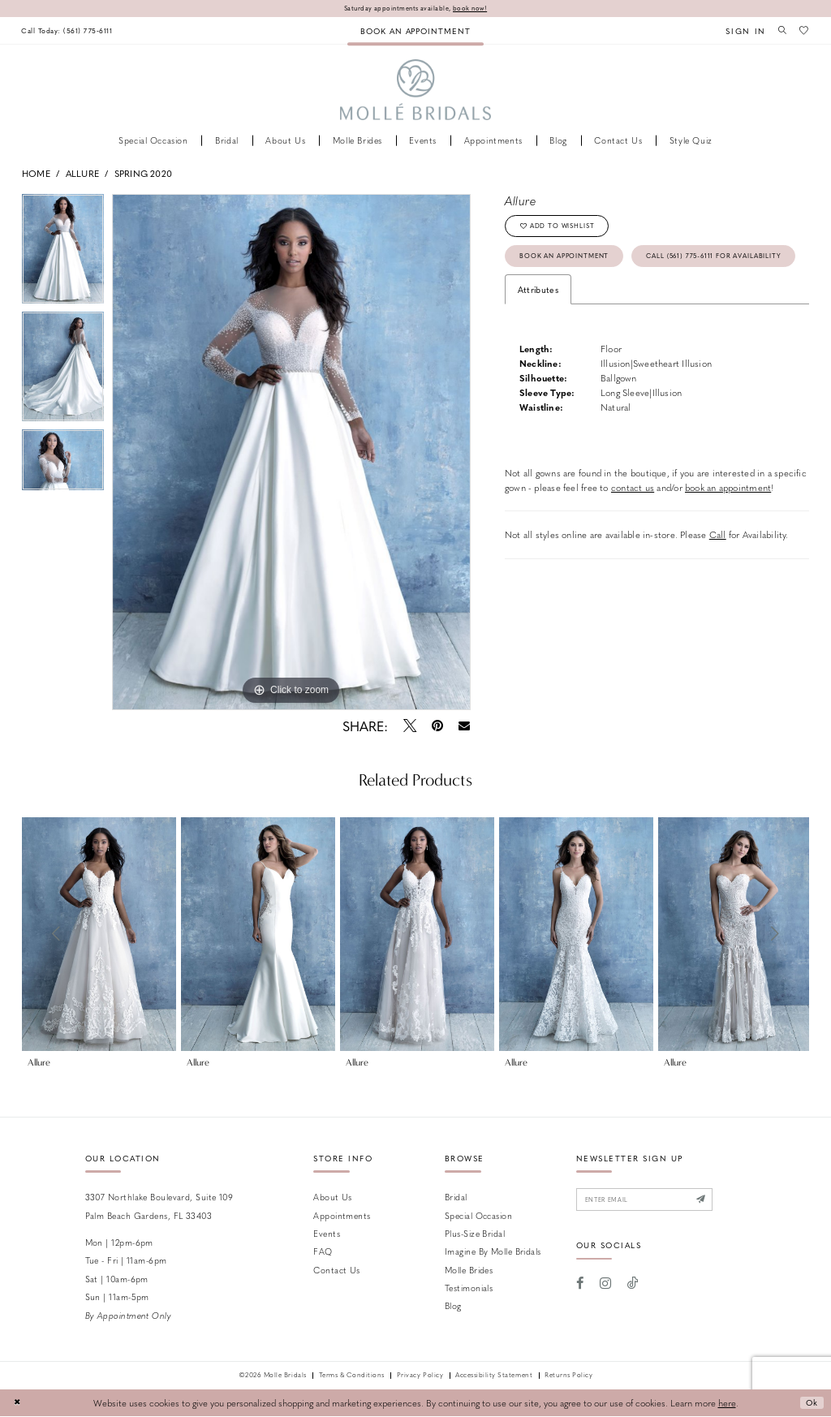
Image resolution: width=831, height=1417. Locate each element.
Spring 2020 (143, 174)
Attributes (538, 331)
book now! (476, 8)
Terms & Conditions (352, 1376)
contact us (632, 529)
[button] (740, 31)
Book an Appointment (573, 261)
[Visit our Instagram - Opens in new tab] (605, 1287)
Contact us (336, 1270)
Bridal (456, 1197)
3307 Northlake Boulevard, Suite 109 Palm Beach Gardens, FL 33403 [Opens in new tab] (159, 1206)
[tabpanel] (63, 253)
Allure (82, 174)
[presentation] (99, 935)
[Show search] (779, 31)
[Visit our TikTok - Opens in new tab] (632, 1287)
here (727, 1404)
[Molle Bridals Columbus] (416, 91)
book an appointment (728, 529)
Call (717, 577)
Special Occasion (478, 1216)
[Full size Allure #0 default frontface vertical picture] (291, 453)
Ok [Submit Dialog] (810, 1404)
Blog (453, 1307)
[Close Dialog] (17, 1404)
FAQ (322, 1252)
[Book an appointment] (415, 31)
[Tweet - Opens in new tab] (409, 726)
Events (326, 1234)
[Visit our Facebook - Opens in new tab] (580, 1287)
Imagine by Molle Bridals (493, 1252)
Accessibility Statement (493, 1376)
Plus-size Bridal (475, 1234)
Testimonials (469, 1288)
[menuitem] (71, 31)
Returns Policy (568, 1376)
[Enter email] (654, 1201)
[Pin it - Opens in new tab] (437, 726)
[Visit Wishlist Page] (803, 31)
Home (36, 174)
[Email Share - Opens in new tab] (465, 727)
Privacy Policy (420, 1376)
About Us (332, 1197)
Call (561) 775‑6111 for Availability (600, 296)
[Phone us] (71, 31)
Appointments (341, 1216)
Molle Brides (469, 1270)
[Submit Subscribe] (718, 1201)
